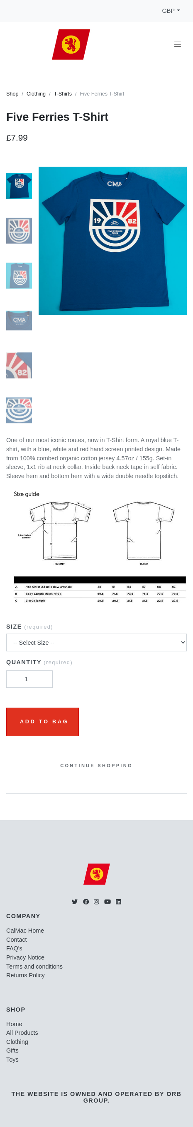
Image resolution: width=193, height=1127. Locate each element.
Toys (12, 1059)
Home (14, 1024)
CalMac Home (25, 930)
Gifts (12, 1050)
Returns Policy (25, 975)
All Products (22, 1032)
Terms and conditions (34, 966)
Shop (12, 94)
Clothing (36, 94)
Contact (16, 939)
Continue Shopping (96, 765)
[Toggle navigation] (177, 44)
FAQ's (14, 948)
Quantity (39, 662)
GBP (168, 10)
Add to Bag (44, 722)
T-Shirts (63, 94)
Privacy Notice (25, 957)
